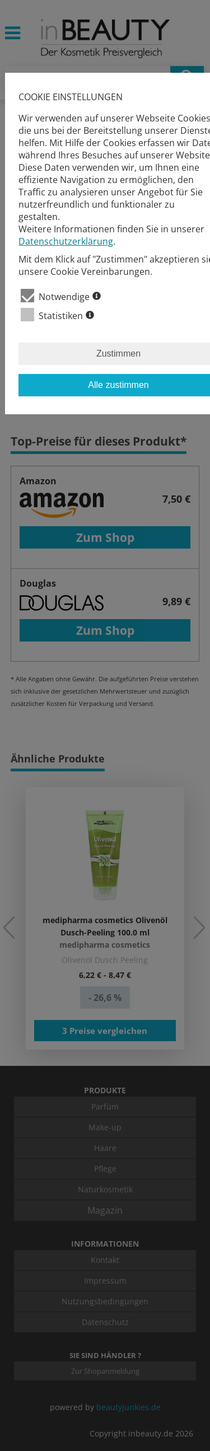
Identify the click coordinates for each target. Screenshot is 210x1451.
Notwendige (61, 296)
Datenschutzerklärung (65, 241)
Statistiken (57, 315)
